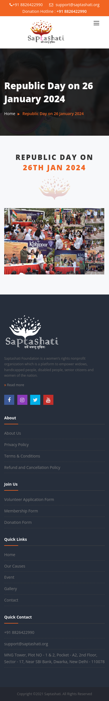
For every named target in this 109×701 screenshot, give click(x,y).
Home (9, 113)
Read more (14, 385)
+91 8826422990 (26, 4)
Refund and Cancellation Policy (32, 467)
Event (9, 577)
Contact (11, 600)
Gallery (10, 588)
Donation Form (18, 522)
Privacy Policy (16, 444)
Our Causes (14, 566)
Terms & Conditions (22, 456)
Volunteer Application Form (29, 499)
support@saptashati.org (74, 4)
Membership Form (21, 510)
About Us (12, 433)
